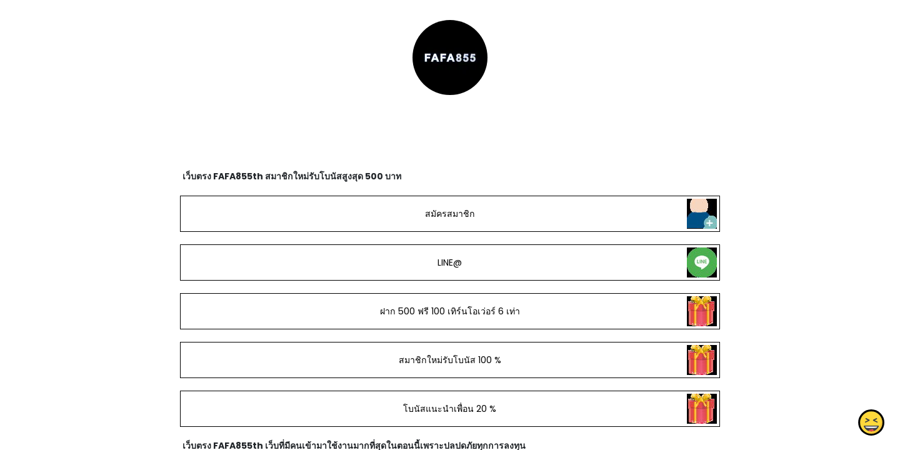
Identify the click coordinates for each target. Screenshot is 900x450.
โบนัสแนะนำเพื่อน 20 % (449, 408)
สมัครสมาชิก (450, 214)
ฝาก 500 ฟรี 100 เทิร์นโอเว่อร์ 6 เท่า (450, 311)
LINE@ (450, 262)
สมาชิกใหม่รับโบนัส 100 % (450, 360)
